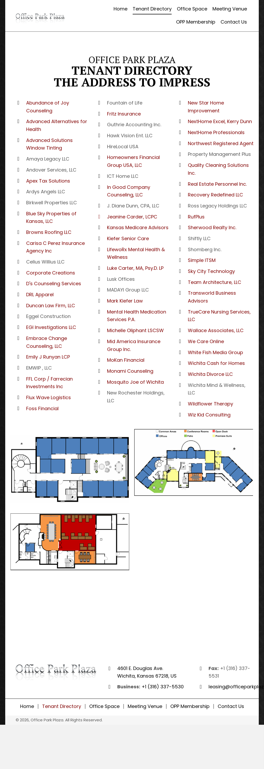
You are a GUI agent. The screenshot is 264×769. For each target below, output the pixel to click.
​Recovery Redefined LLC (215, 194)
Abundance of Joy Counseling (47, 107)
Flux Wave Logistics (48, 397)
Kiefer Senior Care (128, 238)
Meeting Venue (145, 706)
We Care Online (206, 341)
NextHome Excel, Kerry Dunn (220, 121)
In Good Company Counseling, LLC (128, 191)
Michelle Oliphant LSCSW (135, 330)
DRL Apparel (40, 294)
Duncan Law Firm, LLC (50, 305)
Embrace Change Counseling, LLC (46, 342)
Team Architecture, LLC (214, 282)
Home (27, 706)
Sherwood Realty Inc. (212, 227)
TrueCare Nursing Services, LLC (219, 316)
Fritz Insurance (124, 114)
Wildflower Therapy (210, 403)
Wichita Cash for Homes (216, 363)
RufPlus (196, 216)
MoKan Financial (125, 360)
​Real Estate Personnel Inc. (217, 184)
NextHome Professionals (216, 132)
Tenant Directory (61, 706)
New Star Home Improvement (206, 107)
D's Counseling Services (53, 283)
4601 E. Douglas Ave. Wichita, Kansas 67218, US (147, 672)
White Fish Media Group (215, 352)
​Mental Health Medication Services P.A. (136, 316)
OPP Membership (190, 706)
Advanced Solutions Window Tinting (49, 144)
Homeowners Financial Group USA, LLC (133, 161)
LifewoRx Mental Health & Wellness (136, 253)
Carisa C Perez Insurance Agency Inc (55, 247)
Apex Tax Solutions (48, 181)
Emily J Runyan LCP (48, 357)
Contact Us (231, 706)
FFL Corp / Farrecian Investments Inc (49, 383)
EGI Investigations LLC (51, 327)
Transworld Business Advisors (212, 297)
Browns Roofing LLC (48, 232)
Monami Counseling (130, 371)
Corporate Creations (50, 273)
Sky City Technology (211, 271)
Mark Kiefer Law (125, 301)
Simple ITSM (202, 260)
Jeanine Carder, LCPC (132, 216)
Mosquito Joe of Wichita (135, 382)
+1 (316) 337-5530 (163, 686)
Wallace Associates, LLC (216, 330)
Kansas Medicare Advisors (137, 227)
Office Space (104, 706)
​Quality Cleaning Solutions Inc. (218, 169)
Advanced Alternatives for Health (56, 125)
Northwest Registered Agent (221, 143)
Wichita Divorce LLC (210, 374)
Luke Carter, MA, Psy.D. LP (135, 268)
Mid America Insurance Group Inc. (133, 345)
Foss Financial (42, 408)
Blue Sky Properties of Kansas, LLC (51, 217)
